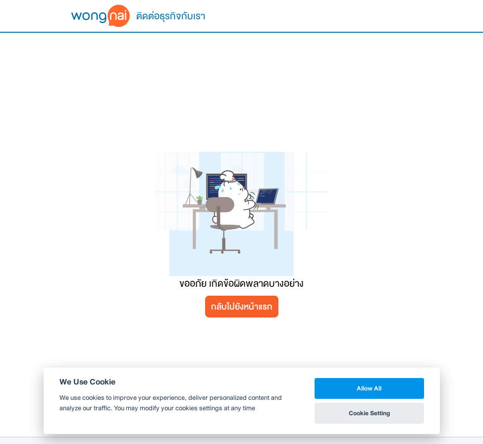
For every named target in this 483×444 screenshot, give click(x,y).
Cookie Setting (369, 413)
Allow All (369, 388)
